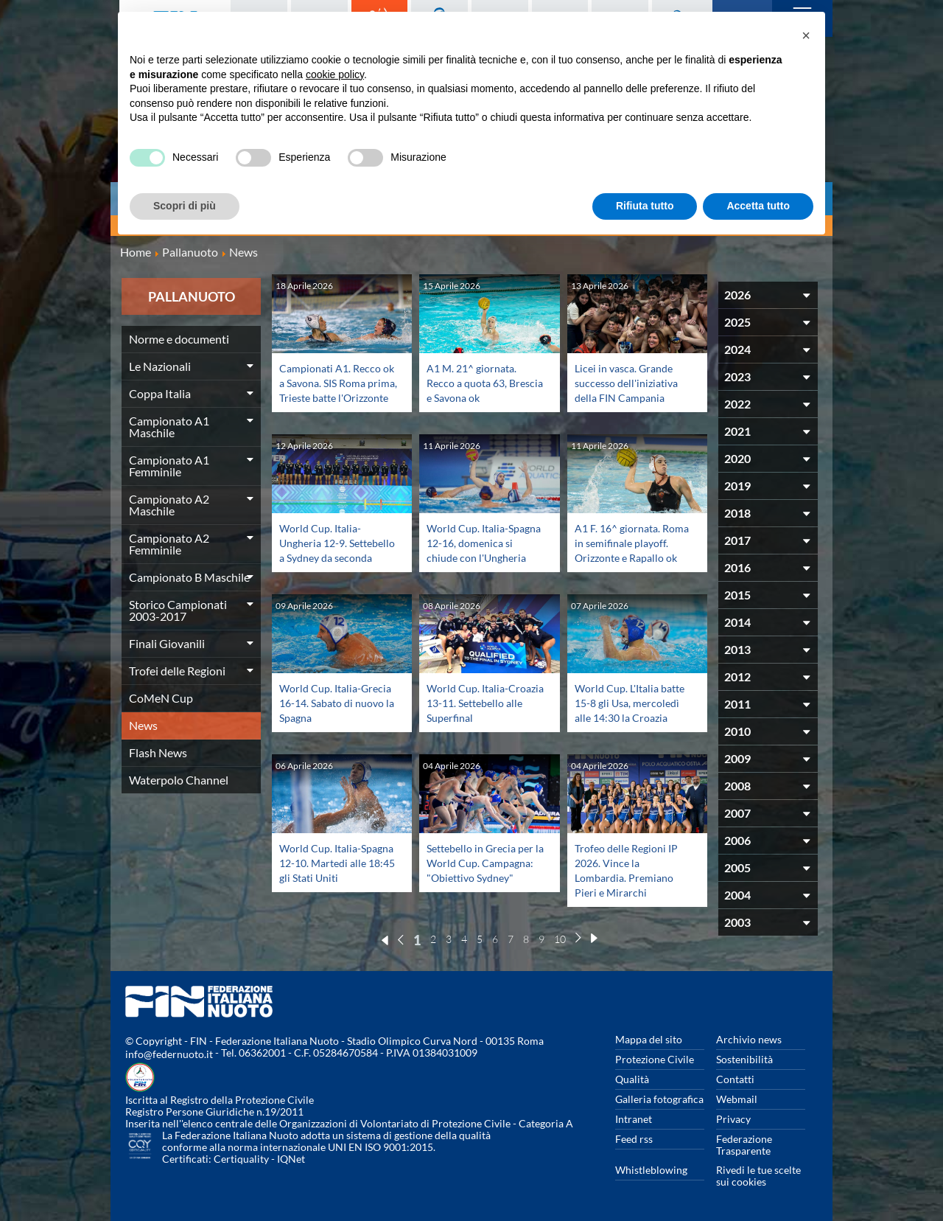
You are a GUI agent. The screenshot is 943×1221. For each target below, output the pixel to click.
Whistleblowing (651, 1169)
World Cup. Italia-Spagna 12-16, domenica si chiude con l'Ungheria (485, 550)
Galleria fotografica (659, 1099)
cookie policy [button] (335, 74)
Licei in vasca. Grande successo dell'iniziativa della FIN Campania (632, 382)
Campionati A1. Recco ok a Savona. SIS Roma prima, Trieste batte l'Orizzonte (334, 390)
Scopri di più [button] (184, 206)
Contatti (735, 1079)
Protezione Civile (654, 1059)
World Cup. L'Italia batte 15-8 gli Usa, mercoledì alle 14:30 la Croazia (631, 710)
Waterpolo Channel (178, 780)
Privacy (733, 1119)
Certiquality (241, 1158)
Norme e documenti (179, 339)
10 (560, 939)
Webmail (736, 1099)
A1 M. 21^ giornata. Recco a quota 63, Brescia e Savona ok (476, 382)
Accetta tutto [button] (758, 206)
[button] (806, 35)
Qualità (632, 1079)
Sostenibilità (744, 1059)
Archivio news (749, 1039)
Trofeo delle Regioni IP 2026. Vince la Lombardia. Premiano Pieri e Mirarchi (631, 870)
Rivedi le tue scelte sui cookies (758, 1175)
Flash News (158, 752)
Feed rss (634, 1139)
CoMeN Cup (161, 698)
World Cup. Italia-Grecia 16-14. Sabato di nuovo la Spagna (338, 702)
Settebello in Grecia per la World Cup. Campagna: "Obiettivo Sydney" (485, 870)
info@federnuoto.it (169, 1054)
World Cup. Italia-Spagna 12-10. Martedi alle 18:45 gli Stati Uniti (337, 862)
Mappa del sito (648, 1039)
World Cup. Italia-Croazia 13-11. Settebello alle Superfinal (472, 710)
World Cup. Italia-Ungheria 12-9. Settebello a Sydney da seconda (336, 550)
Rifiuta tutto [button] (645, 206)
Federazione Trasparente (744, 1145)
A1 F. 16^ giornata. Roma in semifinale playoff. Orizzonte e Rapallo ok (624, 550)
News (143, 725)
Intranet (633, 1119)
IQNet (291, 1158)
